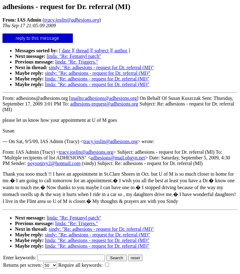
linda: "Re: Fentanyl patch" (74, 56)
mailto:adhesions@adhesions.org (104, 98)
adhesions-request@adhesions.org (104, 103)
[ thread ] (82, 50)
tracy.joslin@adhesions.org (110, 141)
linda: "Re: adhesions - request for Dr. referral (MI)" (97, 78)
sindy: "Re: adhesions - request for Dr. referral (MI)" (101, 67)
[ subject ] (102, 50)
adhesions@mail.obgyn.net (118, 157)
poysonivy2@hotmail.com (54, 163)
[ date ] (66, 50)
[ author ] (121, 50)
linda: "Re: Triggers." (76, 62)
